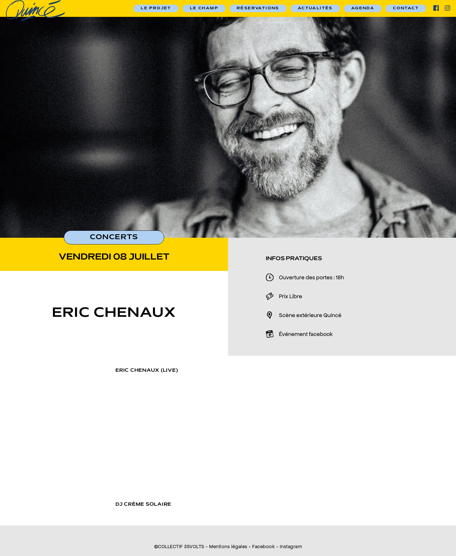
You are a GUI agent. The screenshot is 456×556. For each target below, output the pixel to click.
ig (447, 8)
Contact (406, 8)
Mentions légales (228, 546)
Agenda (362, 8)
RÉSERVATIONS (258, 8)
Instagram (291, 546)
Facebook (263, 546)
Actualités (315, 8)
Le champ (204, 8)
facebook (436, 8)
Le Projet (156, 8)
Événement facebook (306, 334)
